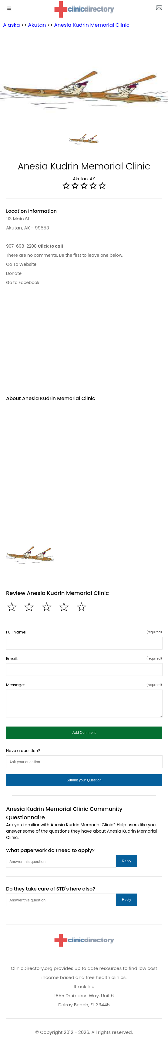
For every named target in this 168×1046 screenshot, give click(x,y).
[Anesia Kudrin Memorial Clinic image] (30, 552)
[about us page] (159, 9)
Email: (84, 658)
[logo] (84, 9)
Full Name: (84, 632)
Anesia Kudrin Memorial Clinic (91, 24)
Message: (84, 685)
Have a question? (23, 751)
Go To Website (21, 264)
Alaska (11, 24)
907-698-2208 (34, 246)
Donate (14, 273)
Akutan (37, 24)
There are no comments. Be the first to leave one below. (64, 255)
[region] (84, 344)
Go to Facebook (22, 282)
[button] (84, 733)
